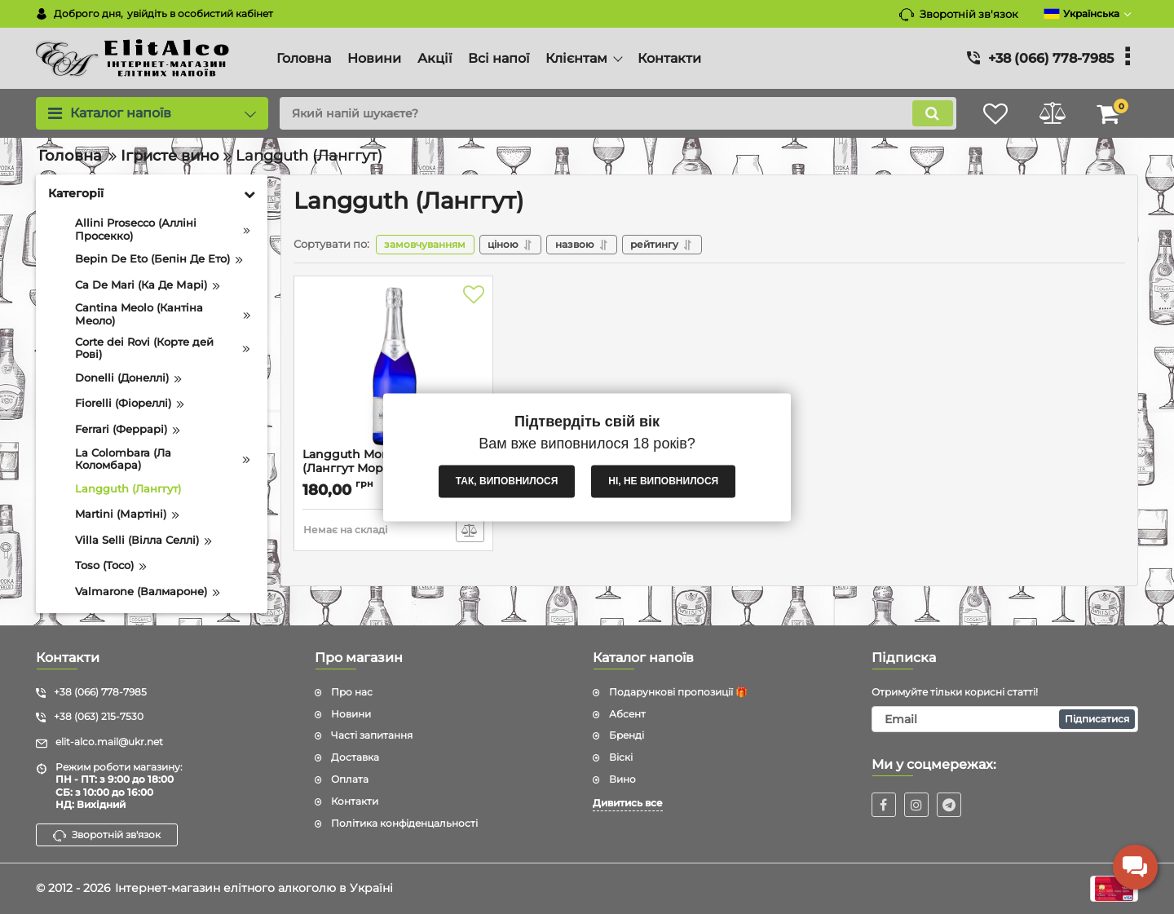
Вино (622, 779)
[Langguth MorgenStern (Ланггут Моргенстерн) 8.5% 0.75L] (393, 366)
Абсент (627, 714)
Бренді (626, 735)
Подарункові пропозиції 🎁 (678, 692)
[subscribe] (1005, 719)
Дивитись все (628, 803)
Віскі (621, 757)
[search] (618, 113)
